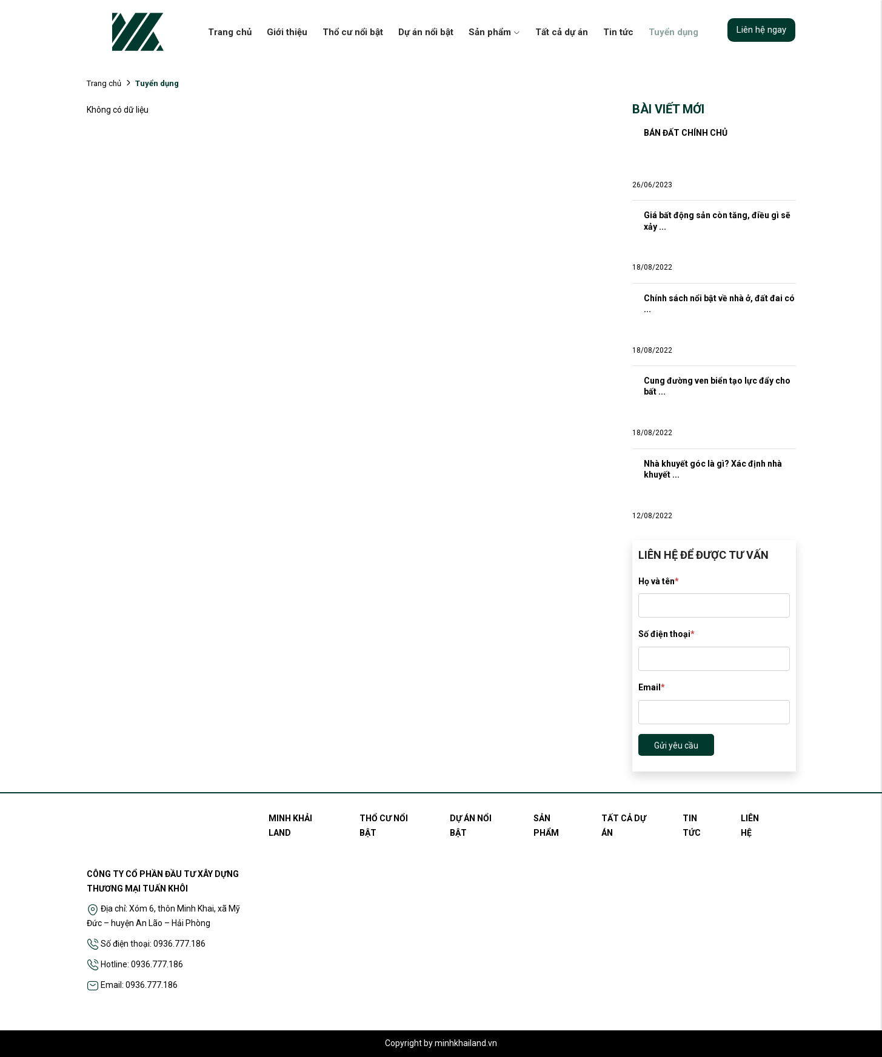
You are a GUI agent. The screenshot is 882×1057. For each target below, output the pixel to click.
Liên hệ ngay (761, 29)
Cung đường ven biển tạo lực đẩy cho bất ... (718, 386)
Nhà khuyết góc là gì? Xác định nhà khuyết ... (714, 469)
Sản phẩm (494, 32)
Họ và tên (658, 581)
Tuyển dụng (673, 32)
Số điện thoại (666, 634)
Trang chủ (230, 32)
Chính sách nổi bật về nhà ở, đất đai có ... (720, 303)
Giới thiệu (287, 32)
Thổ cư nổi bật (352, 32)
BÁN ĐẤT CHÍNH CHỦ (685, 133)
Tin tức (618, 32)
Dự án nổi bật (425, 32)
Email (651, 687)
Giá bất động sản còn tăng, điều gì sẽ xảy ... (718, 220)
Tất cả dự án (561, 32)
